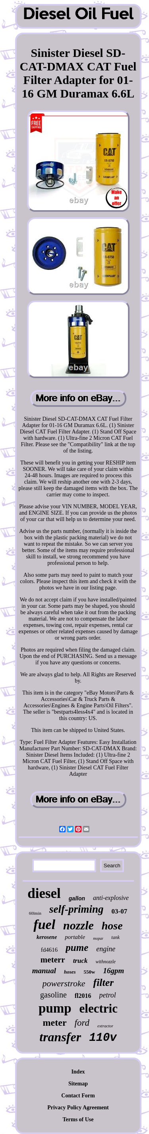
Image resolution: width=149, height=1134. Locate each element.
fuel (44, 924)
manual (44, 970)
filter (103, 982)
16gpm (113, 970)
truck (80, 960)
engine (105, 949)
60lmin (35, 913)
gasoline (53, 994)
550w (89, 972)
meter (55, 1022)
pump (55, 1008)
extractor (105, 1025)
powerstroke (64, 983)
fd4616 (49, 950)
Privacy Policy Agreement (77, 1108)
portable (75, 937)
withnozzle (105, 961)
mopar (98, 938)
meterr (53, 959)
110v (103, 1037)
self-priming (76, 909)
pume (77, 947)
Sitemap (78, 1084)
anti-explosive (111, 897)
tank (115, 937)
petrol (107, 995)
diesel (44, 893)
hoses (70, 972)
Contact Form (78, 1096)
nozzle (78, 925)
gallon (77, 898)
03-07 (120, 911)
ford (82, 1023)
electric (98, 1008)
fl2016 (83, 995)
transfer (60, 1037)
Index (78, 1072)
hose (112, 925)
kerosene (47, 937)
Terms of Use (77, 1119)
